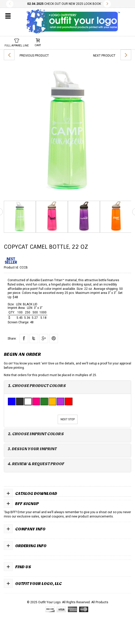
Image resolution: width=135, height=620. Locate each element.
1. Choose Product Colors (37, 385)
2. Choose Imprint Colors (36, 433)
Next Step (68, 419)
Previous (9, 4)
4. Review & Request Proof (36, 463)
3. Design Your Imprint (32, 448)
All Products (99, 602)
